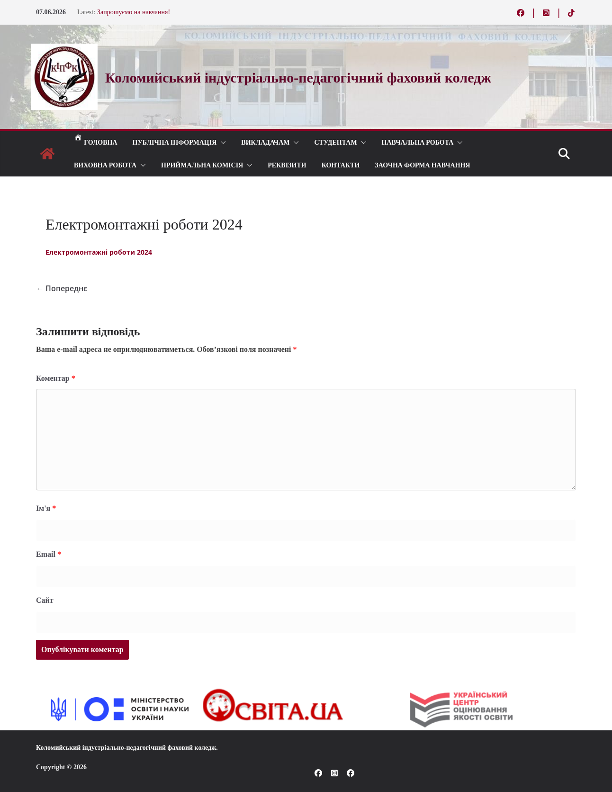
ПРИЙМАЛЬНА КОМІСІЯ (202, 164)
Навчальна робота (418, 142)
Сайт (45, 600)
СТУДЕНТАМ (335, 142)
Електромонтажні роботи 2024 (98, 252)
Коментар (55, 378)
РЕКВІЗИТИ (287, 164)
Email (48, 554)
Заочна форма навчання (422, 164)
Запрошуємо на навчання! (133, 12)
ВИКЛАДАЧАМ (265, 142)
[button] (221, 142)
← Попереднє (61, 288)
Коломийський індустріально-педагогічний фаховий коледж (126, 747)
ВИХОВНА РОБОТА (105, 164)
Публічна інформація (175, 142)
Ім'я (46, 508)
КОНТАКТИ (341, 164)
